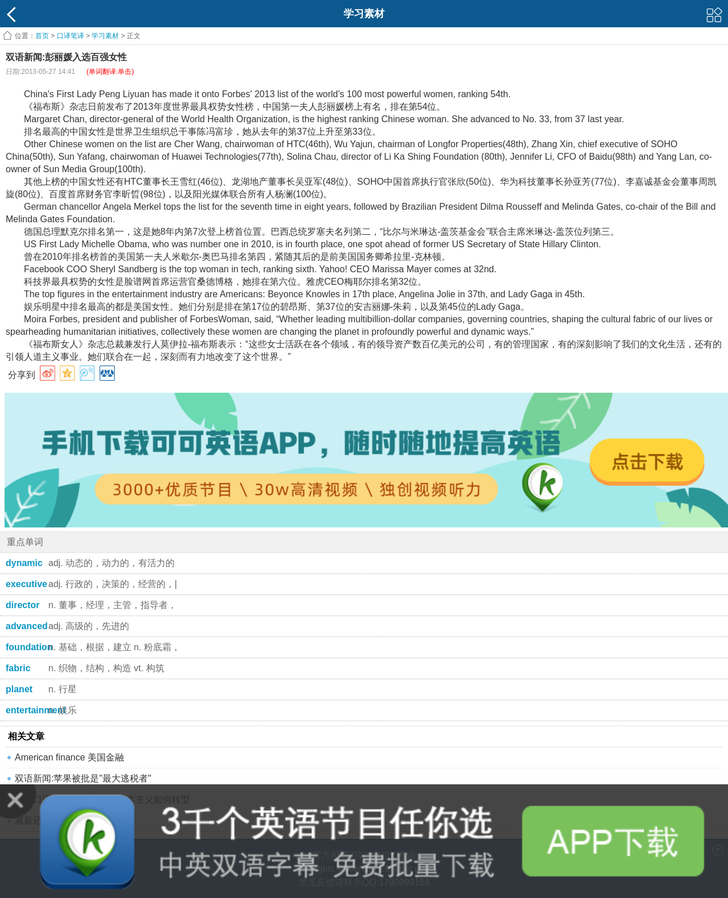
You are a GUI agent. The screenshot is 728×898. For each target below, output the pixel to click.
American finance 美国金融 (69, 757)
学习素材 (105, 36)
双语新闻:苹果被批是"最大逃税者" (83, 778)
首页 (42, 36)
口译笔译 (70, 36)
